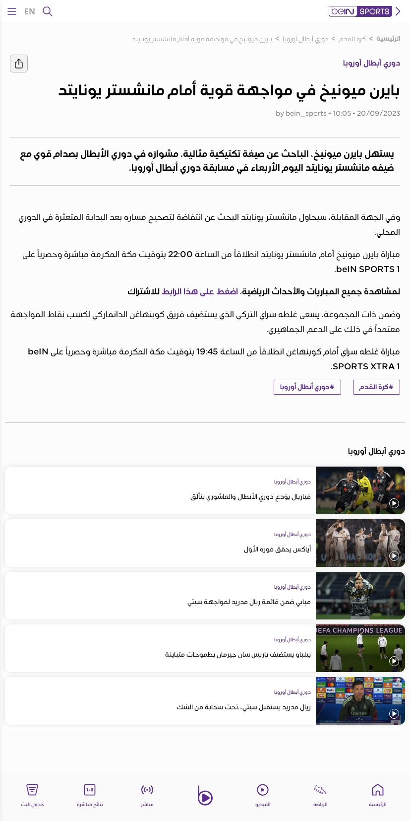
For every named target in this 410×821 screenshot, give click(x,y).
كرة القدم (352, 39)
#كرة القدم (376, 387)
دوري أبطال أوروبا (305, 39)
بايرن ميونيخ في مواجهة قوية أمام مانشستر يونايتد (202, 39)
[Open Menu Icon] (12, 11)
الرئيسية (388, 39)
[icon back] (398, 11)
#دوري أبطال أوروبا (307, 387)
